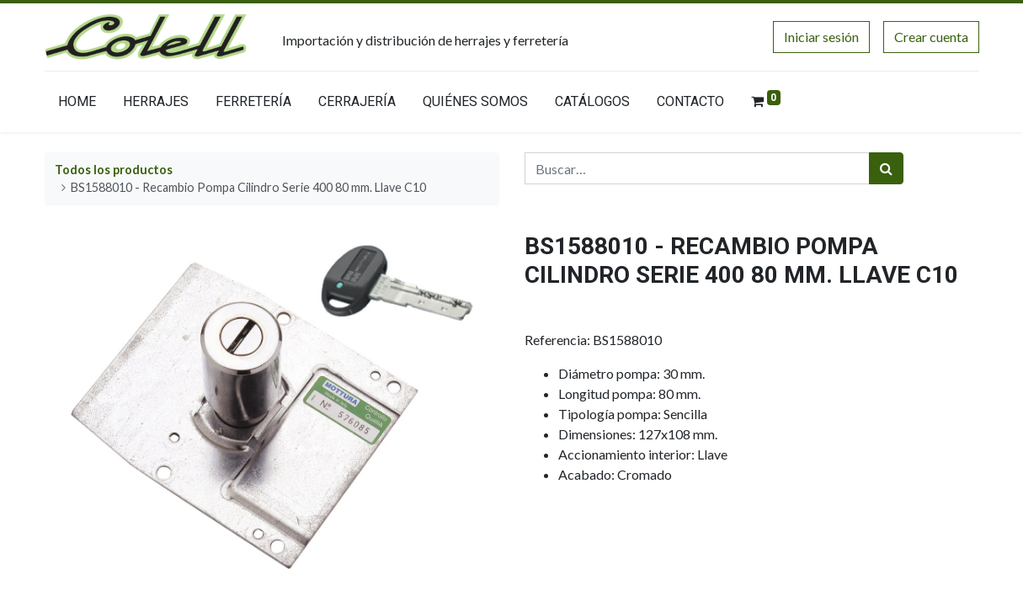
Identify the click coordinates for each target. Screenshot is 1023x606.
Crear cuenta (931, 37)
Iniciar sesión (821, 37)
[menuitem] (77, 105)
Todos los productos (114, 169)
